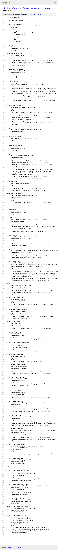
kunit (3, 8)
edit (40, 14)
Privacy (14, 547)
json (55, 547)
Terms (19, 547)
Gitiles (10, 547)
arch (39, 8)
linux (8, 8)
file (35, 14)
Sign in (54, 2)
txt (51, 547)
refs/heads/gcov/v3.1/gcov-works (23, 8)
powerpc (46, 8)
